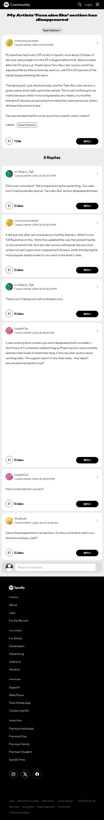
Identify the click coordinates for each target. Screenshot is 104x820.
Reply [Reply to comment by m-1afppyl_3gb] (87, 206)
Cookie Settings (65, 800)
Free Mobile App (20, 703)
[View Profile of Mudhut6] (20, 518)
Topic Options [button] (51, 30)
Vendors (14, 669)
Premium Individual (21, 728)
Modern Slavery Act (46, 806)
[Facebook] (37, 774)
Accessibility (28, 806)
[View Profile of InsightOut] (21, 328)
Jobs (12, 613)
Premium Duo (18, 736)
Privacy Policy (48, 800)
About (13, 605)
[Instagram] (13, 774)
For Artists (15, 638)
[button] (97, 42)
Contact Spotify (19, 711)
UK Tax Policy (64, 806)
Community (17, 4)
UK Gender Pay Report (19, 812)
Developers (16, 646)
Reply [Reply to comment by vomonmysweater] (87, 141)
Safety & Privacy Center (28, 800)
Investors (15, 662)
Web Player (16, 695)
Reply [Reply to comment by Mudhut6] (87, 553)
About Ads (14, 806)
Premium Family (19, 744)
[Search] (80, 5)
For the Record (18, 621)
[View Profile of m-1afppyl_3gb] (24, 172)
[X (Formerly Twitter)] (25, 774)
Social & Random (27, 124)
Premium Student (20, 752)
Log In (88, 5)
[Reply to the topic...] (55, 567)
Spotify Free (17, 760)
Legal (11, 800)
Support (14, 687)
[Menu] (97, 4)
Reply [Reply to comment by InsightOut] (87, 460)
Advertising (16, 654)
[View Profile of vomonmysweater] (26, 41)
